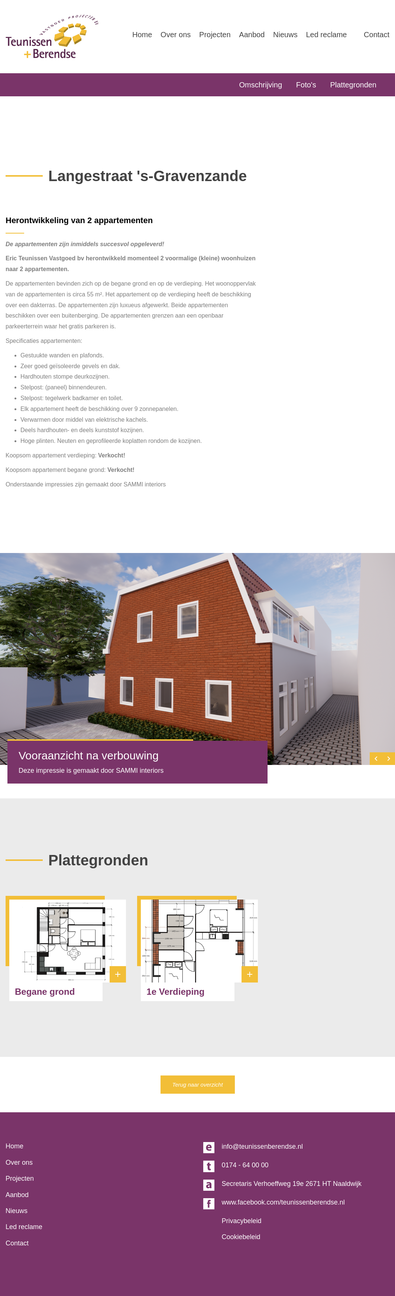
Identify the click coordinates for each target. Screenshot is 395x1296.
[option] (197, 659)
